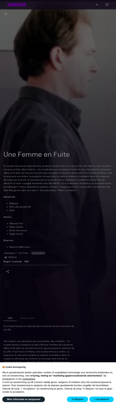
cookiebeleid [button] (28, 379)
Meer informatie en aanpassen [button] (23, 399)
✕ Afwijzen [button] (77, 399)
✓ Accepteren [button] (101, 399)
